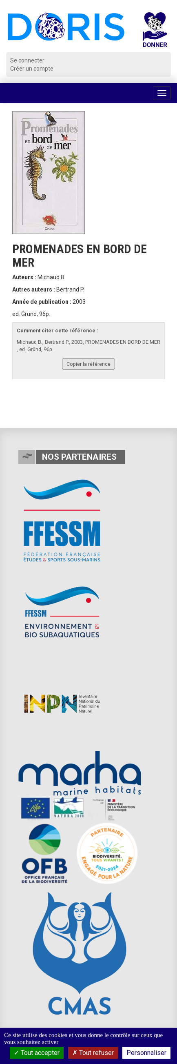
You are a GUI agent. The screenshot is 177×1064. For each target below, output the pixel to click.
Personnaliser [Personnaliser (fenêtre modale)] (146, 1053)
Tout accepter (37, 1053)
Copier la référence (88, 364)
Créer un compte (31, 68)
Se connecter (27, 60)
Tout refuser (93, 1053)
